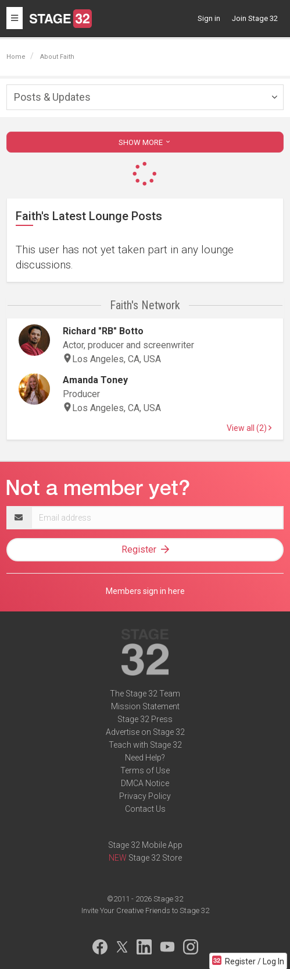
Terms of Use (145, 770)
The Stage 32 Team (145, 693)
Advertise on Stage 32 (145, 732)
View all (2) (249, 428)
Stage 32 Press (145, 719)
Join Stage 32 (255, 18)
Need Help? (145, 757)
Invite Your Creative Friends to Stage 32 (145, 910)
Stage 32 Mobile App (145, 845)
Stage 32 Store (155, 857)
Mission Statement (145, 706)
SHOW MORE (145, 142)
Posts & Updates (52, 97)
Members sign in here (145, 591)
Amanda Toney (95, 380)
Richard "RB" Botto (103, 331)
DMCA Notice (145, 783)
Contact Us (145, 809)
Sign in (209, 18)
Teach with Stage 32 (145, 744)
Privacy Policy (145, 796)
